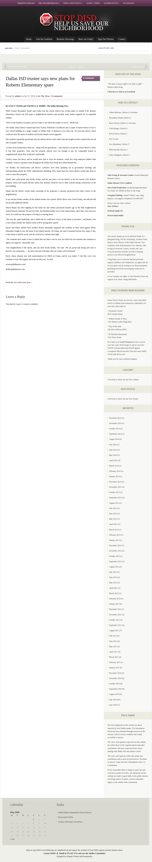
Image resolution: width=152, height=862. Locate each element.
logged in (19, 304)
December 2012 (115, 545)
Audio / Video (93, 3)
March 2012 (113, 593)
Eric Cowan (113, 139)
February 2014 (114, 471)
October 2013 (114, 492)
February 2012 (114, 599)
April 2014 (113, 460)
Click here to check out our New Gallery (123, 379)
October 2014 (114, 428)
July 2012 (113, 572)
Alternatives (111, 3)
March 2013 (113, 530)
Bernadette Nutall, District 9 (120, 118)
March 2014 (113, 466)
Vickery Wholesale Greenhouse (70, 822)
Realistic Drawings (65, 39)
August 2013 (114, 503)
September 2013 (115, 497)
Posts (16, 48)
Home (29, 39)
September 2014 (115, 434)
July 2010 (113, 700)
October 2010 (114, 684)
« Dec (12, 839)
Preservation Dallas (65, 817)
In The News (44, 96)
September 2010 (115, 689)
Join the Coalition (44, 39)
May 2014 (113, 455)
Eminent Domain (25, 3)
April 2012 (113, 588)
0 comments (88, 78)
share (72, 66)
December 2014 (115, 418)
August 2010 (114, 694)
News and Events (72, 3)
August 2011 (114, 630)
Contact (121, 39)
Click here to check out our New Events (123, 399)
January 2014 (114, 476)
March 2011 (113, 657)
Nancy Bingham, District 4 (119, 155)
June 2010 (113, 705)
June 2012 (113, 577)
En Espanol (129, 3)
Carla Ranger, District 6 (118, 128)
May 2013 (113, 519)
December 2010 (115, 673)
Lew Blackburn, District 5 (119, 144)
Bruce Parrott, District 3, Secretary (122, 123)
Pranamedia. (87, 856)
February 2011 (114, 662)
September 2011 (115, 625)
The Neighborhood (48, 3)
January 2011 (114, 668)
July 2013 (113, 508)
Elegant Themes (73, 856)
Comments (25, 48)
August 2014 (114, 439)
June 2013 (113, 513)
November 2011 (115, 615)
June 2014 (113, 450)
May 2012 (113, 582)
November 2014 (115, 423)
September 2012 (115, 561)
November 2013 (115, 487)
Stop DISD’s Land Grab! (139, 67)
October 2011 (114, 620)
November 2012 (115, 551)
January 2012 (114, 604)
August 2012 (114, 567)
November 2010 (115, 678)
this (80, 66)
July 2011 (113, 636)
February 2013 (114, 535)
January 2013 (114, 540)
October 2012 (114, 556)
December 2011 (115, 609)
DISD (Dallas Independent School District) (74, 812)
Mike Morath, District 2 (118, 150)
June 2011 (113, 641)
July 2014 (113, 444)
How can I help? (86, 39)
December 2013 (115, 482)
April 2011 (113, 652)
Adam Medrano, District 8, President (123, 112)
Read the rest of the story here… (19, 282)
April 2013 (113, 524)
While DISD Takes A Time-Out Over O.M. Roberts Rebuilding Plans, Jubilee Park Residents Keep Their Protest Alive (15, 67)
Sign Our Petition (106, 39)
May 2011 (113, 646)
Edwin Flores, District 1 (118, 134)
